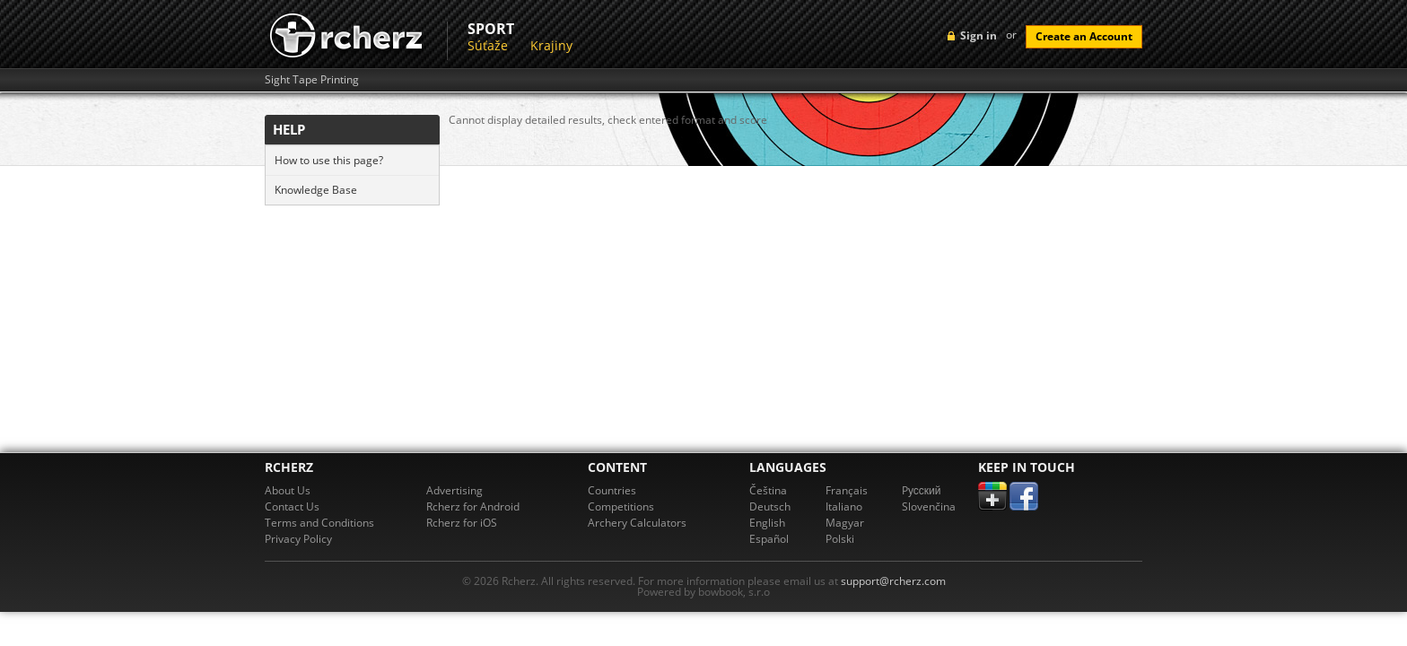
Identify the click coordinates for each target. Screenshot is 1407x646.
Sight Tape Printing (312, 79)
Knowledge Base (316, 189)
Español (769, 538)
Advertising (454, 490)
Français (847, 490)
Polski (840, 538)
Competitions (621, 506)
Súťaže (488, 45)
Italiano (844, 506)
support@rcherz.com (893, 581)
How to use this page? (329, 160)
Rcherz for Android (473, 506)
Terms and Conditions (319, 522)
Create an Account (1084, 36)
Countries (612, 490)
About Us (287, 490)
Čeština (768, 490)
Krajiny (551, 45)
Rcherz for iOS (461, 522)
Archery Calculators (637, 522)
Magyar (845, 522)
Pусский (921, 490)
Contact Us (292, 506)
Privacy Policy (298, 538)
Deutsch (770, 506)
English (767, 522)
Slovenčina (929, 506)
